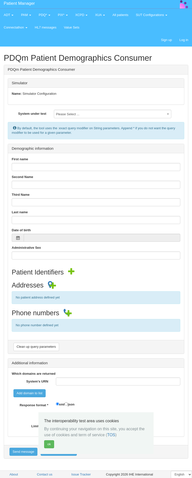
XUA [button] (100, 15)
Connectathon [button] (15, 27)
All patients (120, 15)
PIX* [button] (63, 15)
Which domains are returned (34, 374)
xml (62, 404)
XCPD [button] (81, 15)
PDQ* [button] (44, 15)
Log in (184, 40)
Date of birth (21, 230)
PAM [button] (26, 15)
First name (20, 159)
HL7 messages (46, 27)
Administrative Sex (26, 248)
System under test (32, 114)
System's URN (37, 381)
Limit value (39, 426)
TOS (111, 435)
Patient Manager (19, 3)
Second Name (22, 177)
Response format (34, 405)
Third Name (21, 194)
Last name (20, 212)
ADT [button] (8, 15)
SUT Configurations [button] (152, 15)
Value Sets (71, 27)
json (71, 404)
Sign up (166, 40)
